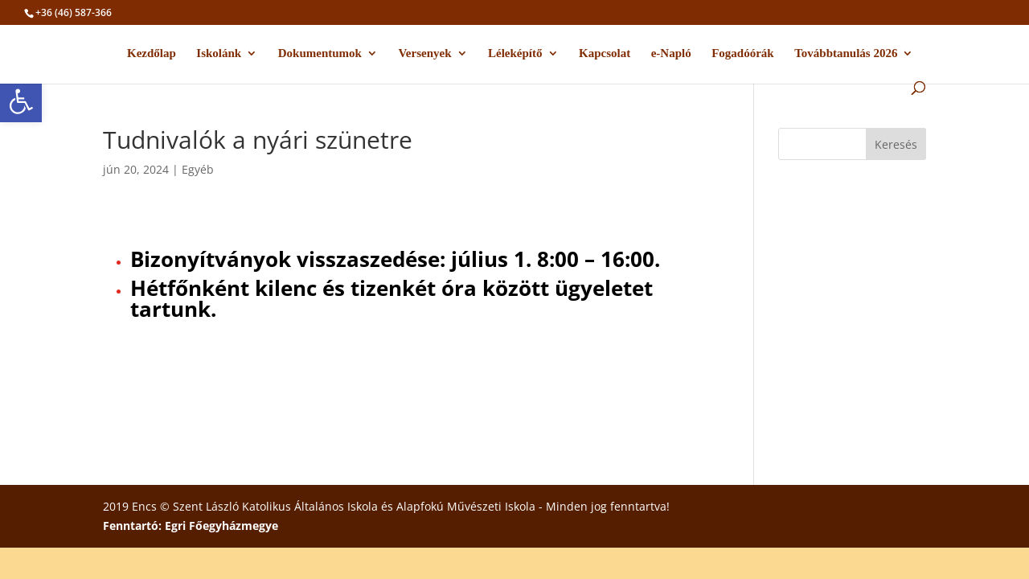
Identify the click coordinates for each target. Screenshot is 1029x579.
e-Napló (671, 53)
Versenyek (424, 53)
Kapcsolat (604, 53)
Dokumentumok (320, 53)
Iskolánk (218, 53)
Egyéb (198, 169)
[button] (21, 101)
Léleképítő (515, 53)
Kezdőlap (151, 53)
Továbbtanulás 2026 (845, 53)
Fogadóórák (742, 53)
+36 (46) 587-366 (73, 12)
